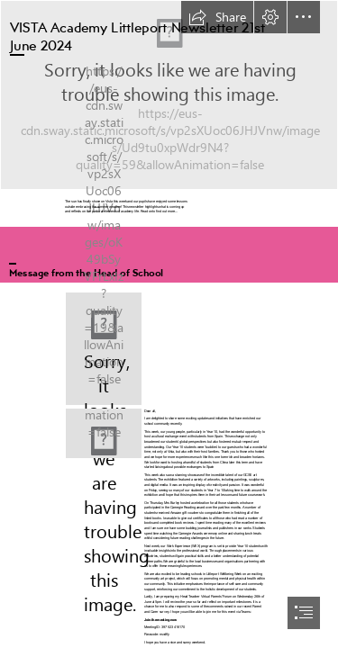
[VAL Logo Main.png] (103, 433)
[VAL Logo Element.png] (169, 95)
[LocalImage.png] (103, 349)
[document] (169, 324)
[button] (217, 17)
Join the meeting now (160, 619)
